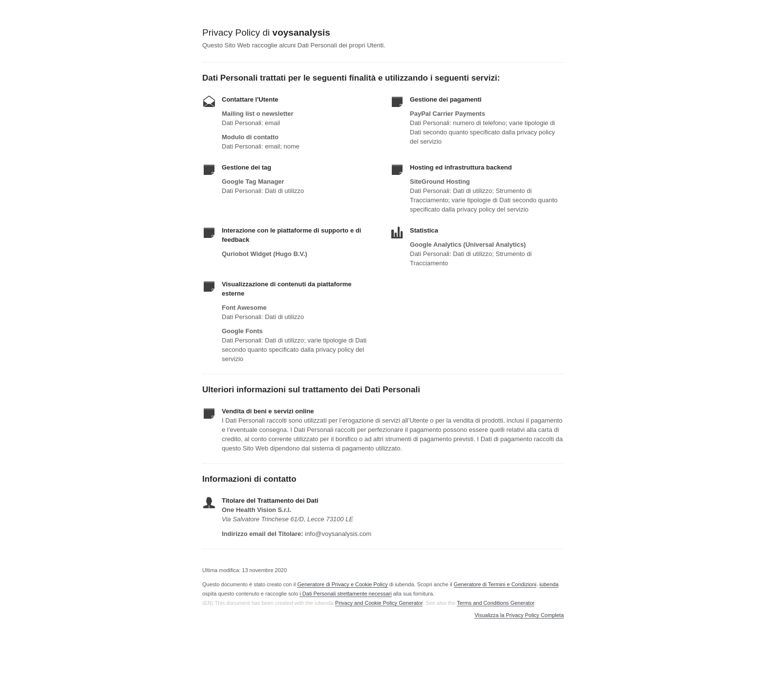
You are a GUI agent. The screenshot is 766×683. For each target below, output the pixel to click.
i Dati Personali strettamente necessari (345, 594)
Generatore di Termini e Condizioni (495, 584)
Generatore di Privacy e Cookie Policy (342, 584)
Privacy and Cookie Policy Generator (379, 603)
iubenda (548, 584)
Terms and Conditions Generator (495, 603)
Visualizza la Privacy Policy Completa (519, 615)
